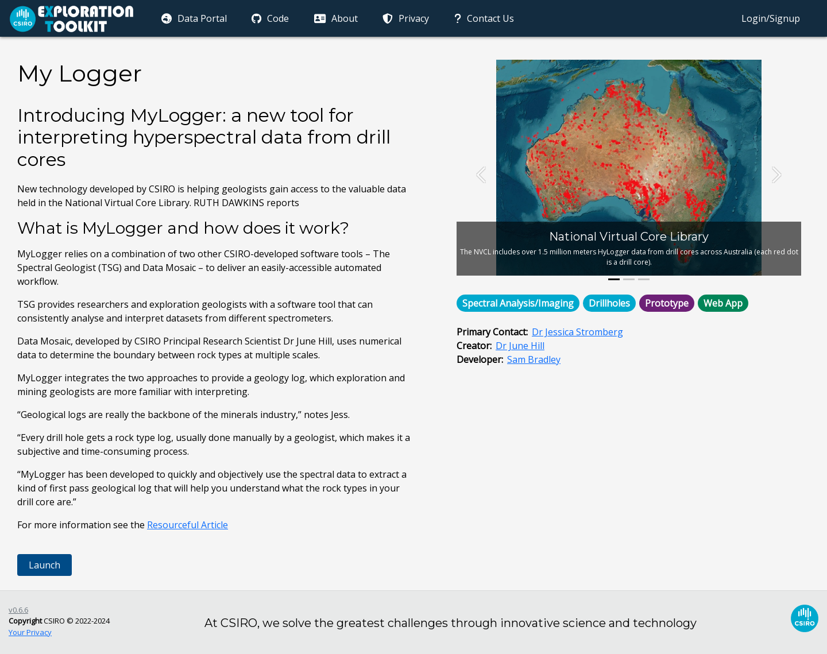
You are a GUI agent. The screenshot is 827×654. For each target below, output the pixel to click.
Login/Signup (770, 18)
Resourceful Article (187, 524)
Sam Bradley (534, 359)
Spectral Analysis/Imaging (518, 303)
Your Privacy (30, 632)
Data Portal (193, 18)
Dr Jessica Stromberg (577, 332)
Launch (44, 565)
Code (269, 18)
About (335, 18)
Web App (723, 303)
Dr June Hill (520, 345)
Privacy (405, 18)
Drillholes (609, 303)
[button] (482, 174)
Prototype (667, 303)
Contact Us (483, 18)
